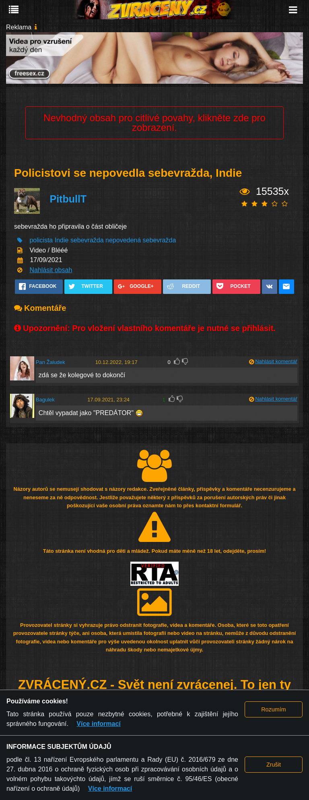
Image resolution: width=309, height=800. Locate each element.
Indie (62, 240)
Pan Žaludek (50, 362)
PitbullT (68, 199)
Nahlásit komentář (276, 361)
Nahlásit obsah (50, 270)
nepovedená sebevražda (140, 240)
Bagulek (45, 400)
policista (41, 240)
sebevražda (87, 240)
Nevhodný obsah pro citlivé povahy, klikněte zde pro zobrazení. (154, 122)
